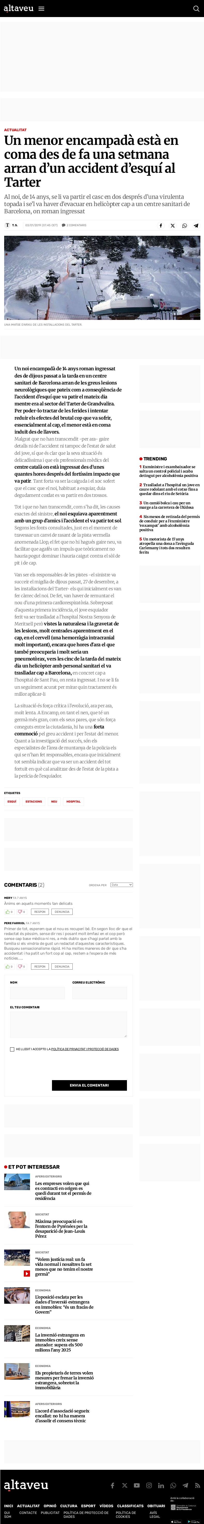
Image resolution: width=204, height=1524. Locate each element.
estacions (34, 801)
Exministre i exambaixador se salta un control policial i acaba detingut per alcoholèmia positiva (168, 471)
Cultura (68, 1506)
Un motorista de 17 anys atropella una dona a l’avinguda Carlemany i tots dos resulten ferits (166, 546)
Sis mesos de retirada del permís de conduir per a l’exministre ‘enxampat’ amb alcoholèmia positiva (169, 523)
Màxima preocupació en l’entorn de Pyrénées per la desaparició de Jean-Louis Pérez (61, 1229)
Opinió (50, 1506)
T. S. (15, 225)
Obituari (156, 1506)
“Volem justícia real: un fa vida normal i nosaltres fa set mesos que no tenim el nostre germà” (64, 1267)
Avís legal (155, 1515)
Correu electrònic (88, 982)
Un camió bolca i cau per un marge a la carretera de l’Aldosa (166, 505)
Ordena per (98, 885)
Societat (42, 1214)
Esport (88, 1506)
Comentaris (76, 225)
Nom (13, 982)
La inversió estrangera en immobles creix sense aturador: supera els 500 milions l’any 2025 (60, 1343)
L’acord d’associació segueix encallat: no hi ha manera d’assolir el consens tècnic (62, 1416)
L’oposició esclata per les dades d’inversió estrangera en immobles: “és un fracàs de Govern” (64, 1305)
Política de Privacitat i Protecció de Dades (85, 1049)
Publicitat (50, 1513)
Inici (8, 1506)
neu (54, 801)
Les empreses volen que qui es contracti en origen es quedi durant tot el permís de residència (63, 1191)
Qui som (7, 1515)
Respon (40, 912)
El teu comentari (25, 1007)
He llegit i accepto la (64, 1049)
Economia (43, 1290)
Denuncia (62, 912)
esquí (11, 801)
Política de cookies (126, 1515)
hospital (73, 801)
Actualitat (15, 130)
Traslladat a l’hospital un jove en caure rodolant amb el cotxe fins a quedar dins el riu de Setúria (169, 489)
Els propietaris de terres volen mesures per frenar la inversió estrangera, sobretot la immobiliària (64, 1381)
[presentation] (49, 1070)
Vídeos (106, 1506)
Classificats (130, 1506)
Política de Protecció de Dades (86, 1515)
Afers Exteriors (48, 1176)
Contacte (28, 1513)
